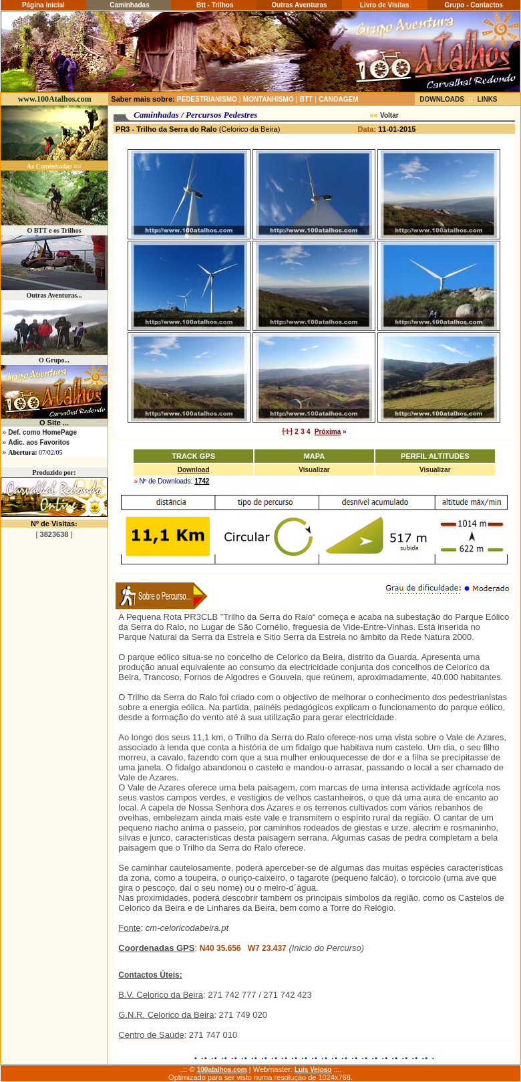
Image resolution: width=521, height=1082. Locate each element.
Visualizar (314, 469)
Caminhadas (128, 5)
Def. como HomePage (42, 432)
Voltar (389, 115)
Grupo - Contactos (473, 5)
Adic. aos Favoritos (38, 442)
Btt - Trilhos (213, 5)
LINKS (488, 99)
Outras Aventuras (299, 5)
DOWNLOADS (441, 99)
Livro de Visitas (384, 5)
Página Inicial (43, 5)
